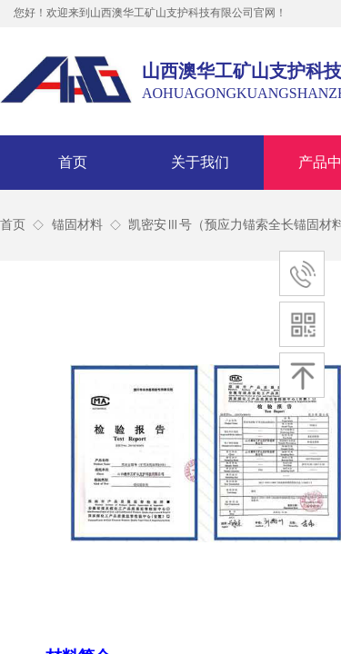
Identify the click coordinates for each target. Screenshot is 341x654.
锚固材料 (77, 225)
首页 (72, 162)
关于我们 (200, 162)
